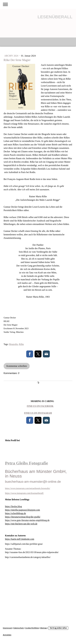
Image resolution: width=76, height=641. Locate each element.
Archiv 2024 (11, 55)
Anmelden (7, 635)
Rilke (21, 344)
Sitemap (43, 628)
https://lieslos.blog (13, 506)
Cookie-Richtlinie (32, 628)
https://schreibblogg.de (15, 513)
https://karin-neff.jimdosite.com (19, 539)
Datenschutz (18, 628)
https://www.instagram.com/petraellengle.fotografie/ (27, 488)
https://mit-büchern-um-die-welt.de (21, 523)
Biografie (13, 344)
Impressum (7, 628)
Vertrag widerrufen (58, 628)
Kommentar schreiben (16, 366)
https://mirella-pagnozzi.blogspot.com (22, 510)
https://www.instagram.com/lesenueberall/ (24, 493)
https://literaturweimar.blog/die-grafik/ (22, 517)
